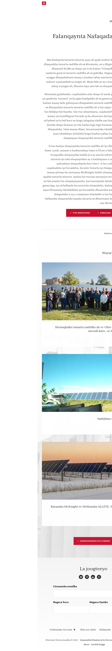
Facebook (61, 577)
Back (101, 13)
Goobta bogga (60, 644)
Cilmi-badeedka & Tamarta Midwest (92, 233)
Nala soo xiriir (50, 629)
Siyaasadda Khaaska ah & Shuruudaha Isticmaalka (67, 640)
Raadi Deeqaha (85, 629)
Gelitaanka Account (23, 629)
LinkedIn (55, 577)
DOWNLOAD (68, 213)
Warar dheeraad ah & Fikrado (57, 541)
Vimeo (43, 577)
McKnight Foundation (96, 3)
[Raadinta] (6, 3)
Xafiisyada (67, 629)
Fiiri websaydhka (43, 213)
